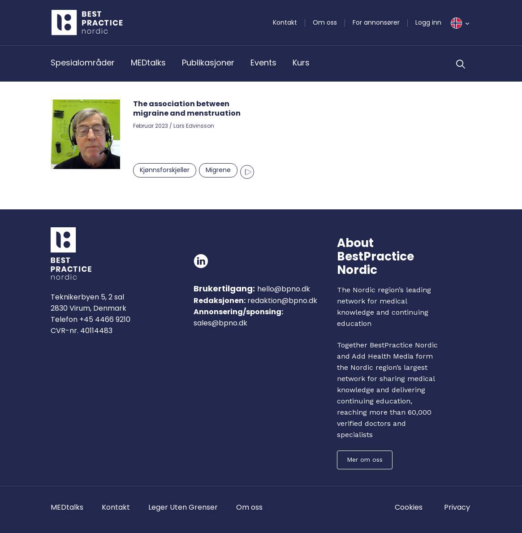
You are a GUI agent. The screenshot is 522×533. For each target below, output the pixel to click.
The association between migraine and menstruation (187, 108)
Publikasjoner (208, 62)
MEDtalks (148, 62)
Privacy (457, 507)
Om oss (325, 22)
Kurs (301, 62)
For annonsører (376, 22)
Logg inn (428, 22)
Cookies (409, 507)
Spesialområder (83, 62)
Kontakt (285, 22)
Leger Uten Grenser (183, 507)
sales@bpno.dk (220, 323)
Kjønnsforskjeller (165, 169)
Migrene (218, 169)
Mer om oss (365, 459)
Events (263, 62)
